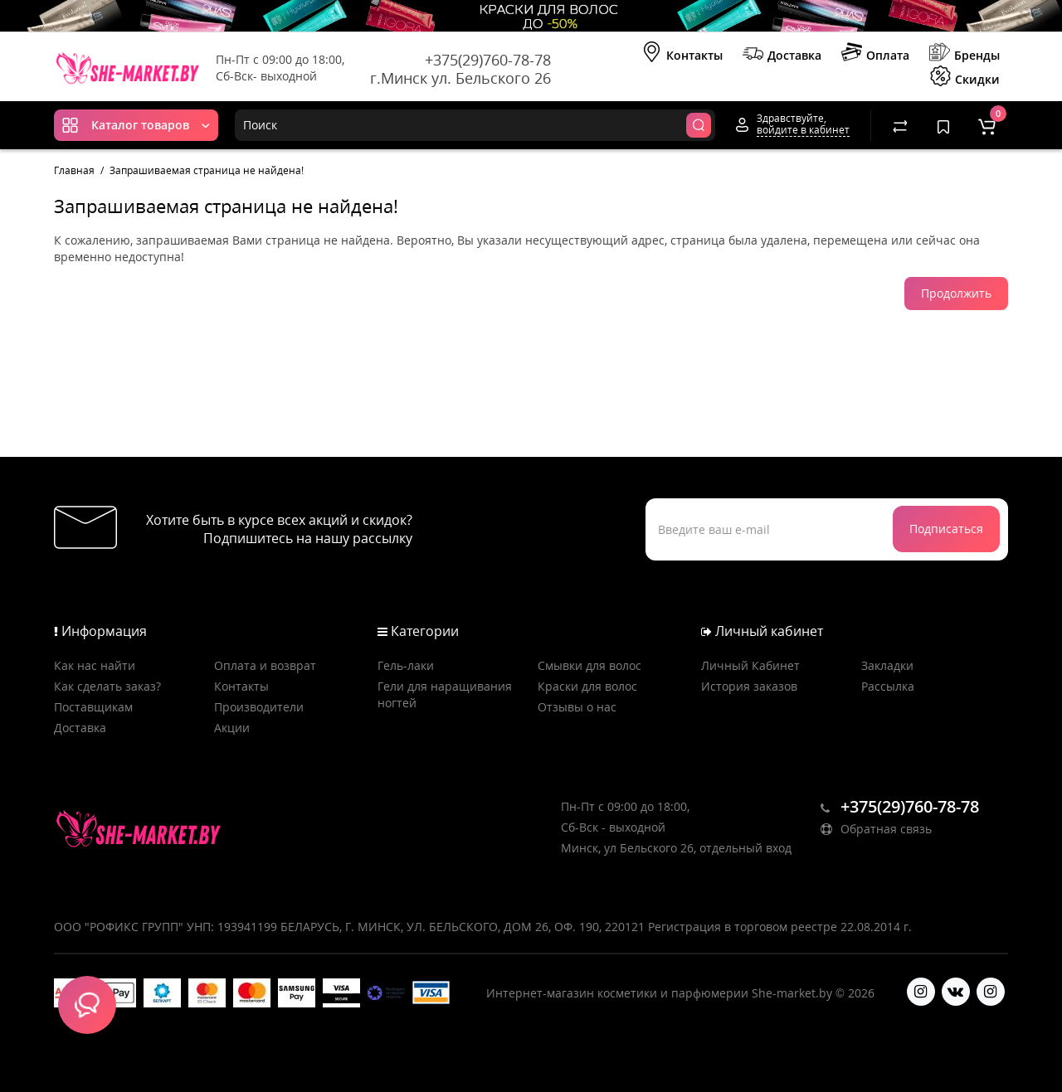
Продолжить (956, 293)
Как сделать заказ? (107, 686)
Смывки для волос (589, 665)
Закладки (887, 665)
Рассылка (887, 686)
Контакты (682, 54)
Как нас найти (94, 665)
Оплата (875, 54)
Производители (259, 707)
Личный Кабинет (750, 665)
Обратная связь (876, 829)
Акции (232, 727)
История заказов (749, 686)
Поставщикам (93, 707)
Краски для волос (587, 686)
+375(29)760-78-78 (488, 60)
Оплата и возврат (265, 665)
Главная (74, 170)
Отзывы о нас (577, 707)
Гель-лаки (406, 665)
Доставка (782, 54)
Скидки (965, 78)
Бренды (964, 54)
